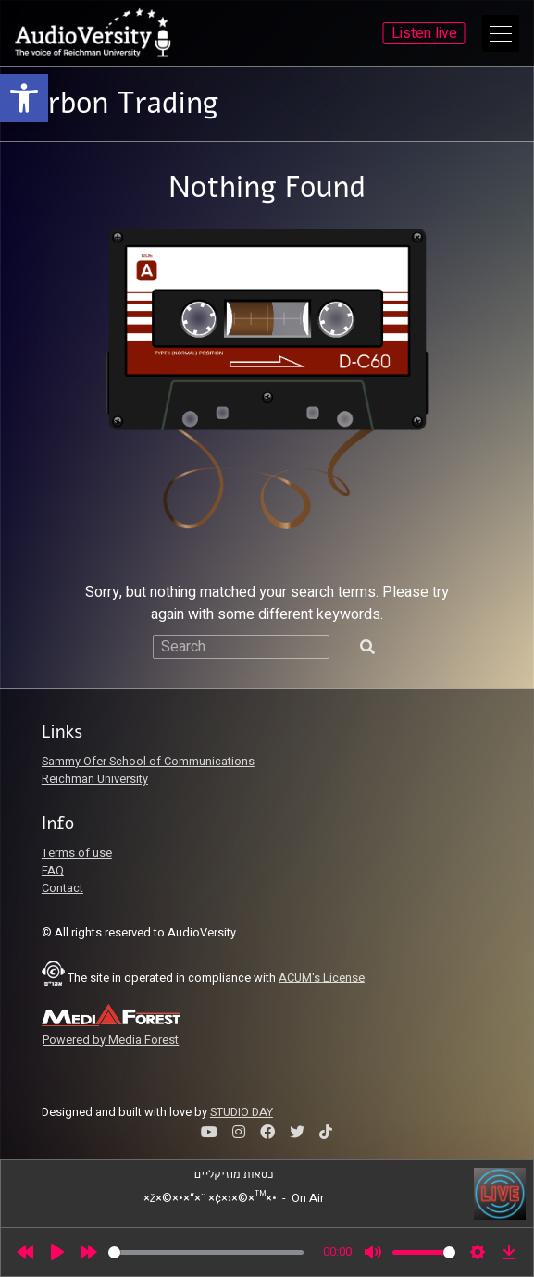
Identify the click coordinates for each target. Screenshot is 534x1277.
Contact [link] (62, 888)
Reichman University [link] (95, 779)
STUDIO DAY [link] (241, 1112)
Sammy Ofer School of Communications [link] (148, 761)
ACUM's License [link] (322, 977)
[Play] (57, 1252)
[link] (24, 98)
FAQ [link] (53, 870)
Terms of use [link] (77, 853)
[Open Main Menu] (500, 33)
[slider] (206, 1252)
